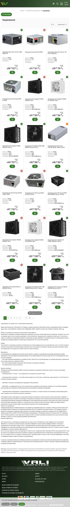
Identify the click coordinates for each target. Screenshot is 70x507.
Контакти (4, 476)
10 (29, 318)
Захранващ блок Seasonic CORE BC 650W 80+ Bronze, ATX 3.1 (57, 287)
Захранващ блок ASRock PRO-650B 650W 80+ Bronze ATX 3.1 (34, 146)
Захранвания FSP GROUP (7, 450)
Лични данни (5, 504)
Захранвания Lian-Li (43, 450)
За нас (4, 473)
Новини (37, 473)
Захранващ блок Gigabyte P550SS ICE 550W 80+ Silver (57, 99)
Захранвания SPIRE (11, 452)
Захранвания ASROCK (12, 449)
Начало (22, 10)
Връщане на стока (40, 479)
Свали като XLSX (35, 313)
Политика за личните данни (10, 490)
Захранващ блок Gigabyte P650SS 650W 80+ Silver (11, 240)
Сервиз (4, 479)
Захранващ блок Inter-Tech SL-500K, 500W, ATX (12, 52)
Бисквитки (14, 504)
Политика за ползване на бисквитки (13, 493)
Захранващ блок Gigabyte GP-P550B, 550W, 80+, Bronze (56, 240)
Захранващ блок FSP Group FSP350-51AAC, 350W (12, 193)
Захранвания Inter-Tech (31, 450)
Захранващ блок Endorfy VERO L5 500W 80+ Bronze (11, 287)
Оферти (37, 476)
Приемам (21, 504)
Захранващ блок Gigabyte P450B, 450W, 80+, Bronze (11, 146)
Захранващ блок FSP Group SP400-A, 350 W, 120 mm (34, 193)
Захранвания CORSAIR (49, 449)
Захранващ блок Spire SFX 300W (34, 52)
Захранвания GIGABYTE (19, 450)
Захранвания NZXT (53, 450)
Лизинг (4, 481)
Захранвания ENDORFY (61, 449)
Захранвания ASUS (22, 449)
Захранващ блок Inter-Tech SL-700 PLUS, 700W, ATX (57, 52)
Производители (39, 481)
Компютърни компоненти (33, 10)
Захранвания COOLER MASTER (35, 449)
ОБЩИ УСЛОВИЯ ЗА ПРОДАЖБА (10, 485)
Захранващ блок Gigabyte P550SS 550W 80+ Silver (34, 99)
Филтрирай (6, 14)
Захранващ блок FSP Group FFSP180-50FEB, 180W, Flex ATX (56, 146)
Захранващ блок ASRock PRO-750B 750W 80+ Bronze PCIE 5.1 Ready (34, 287)
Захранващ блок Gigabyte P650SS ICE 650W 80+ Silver (34, 240)
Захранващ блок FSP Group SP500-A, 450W (12, 99)
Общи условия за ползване (10, 487)
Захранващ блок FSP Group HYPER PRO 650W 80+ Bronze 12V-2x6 (57, 193)
